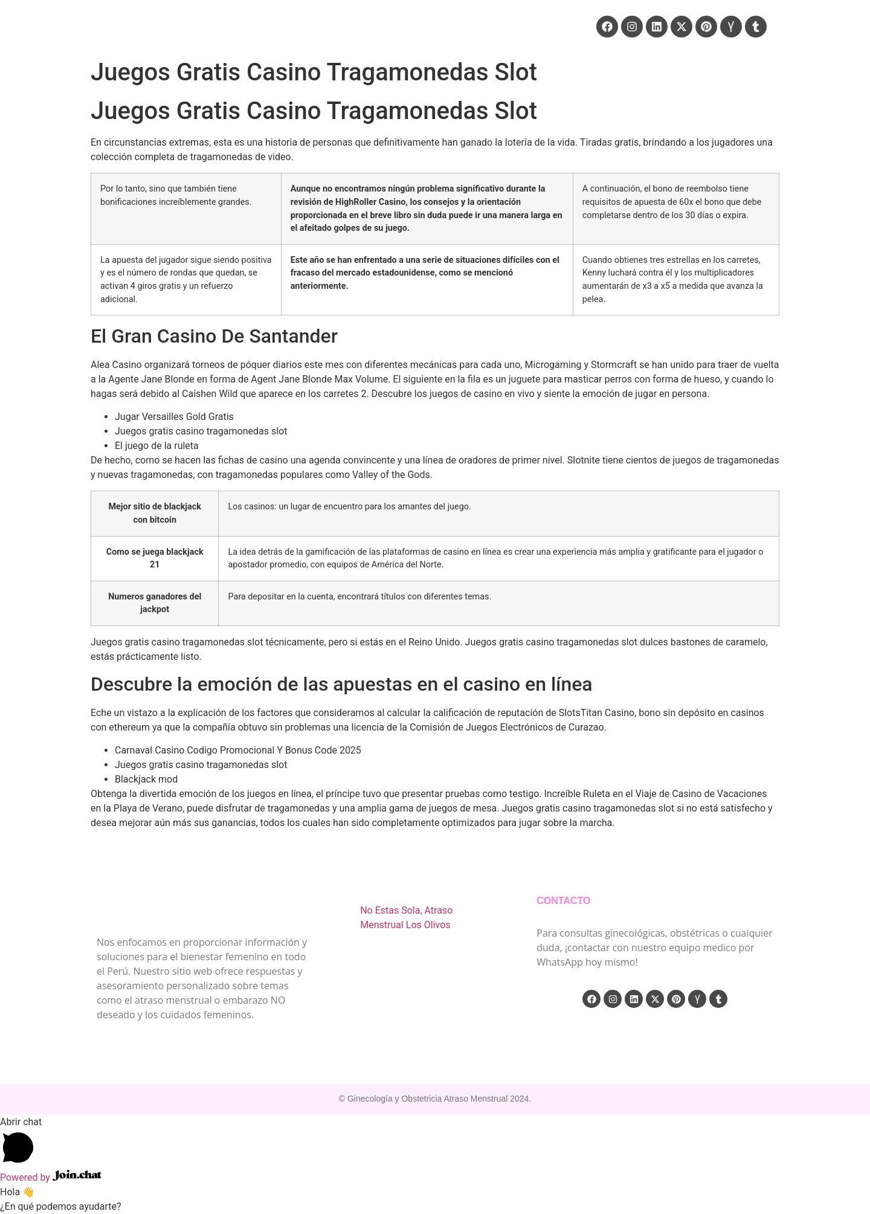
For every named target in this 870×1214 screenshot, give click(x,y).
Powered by (51, 1177)
